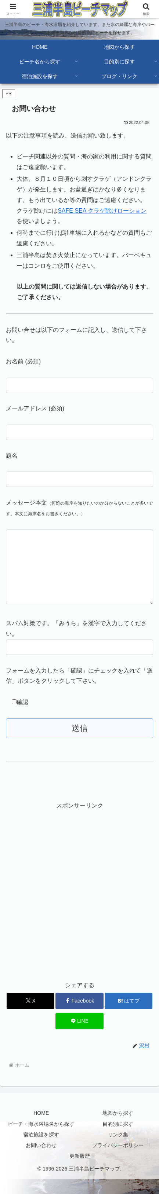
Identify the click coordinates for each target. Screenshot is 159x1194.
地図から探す (117, 1128)
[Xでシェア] (30, 1015)
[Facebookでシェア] (79, 1015)
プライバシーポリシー (118, 1160)
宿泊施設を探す (41, 1149)
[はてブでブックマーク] (128, 1015)
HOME (41, 1128)
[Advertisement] (79, 905)
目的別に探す (117, 1139)
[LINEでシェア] (79, 1036)
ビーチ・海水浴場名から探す (41, 1139)
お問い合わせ (41, 1160)
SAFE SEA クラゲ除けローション (102, 211)
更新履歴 (79, 1170)
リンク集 (118, 1149)
